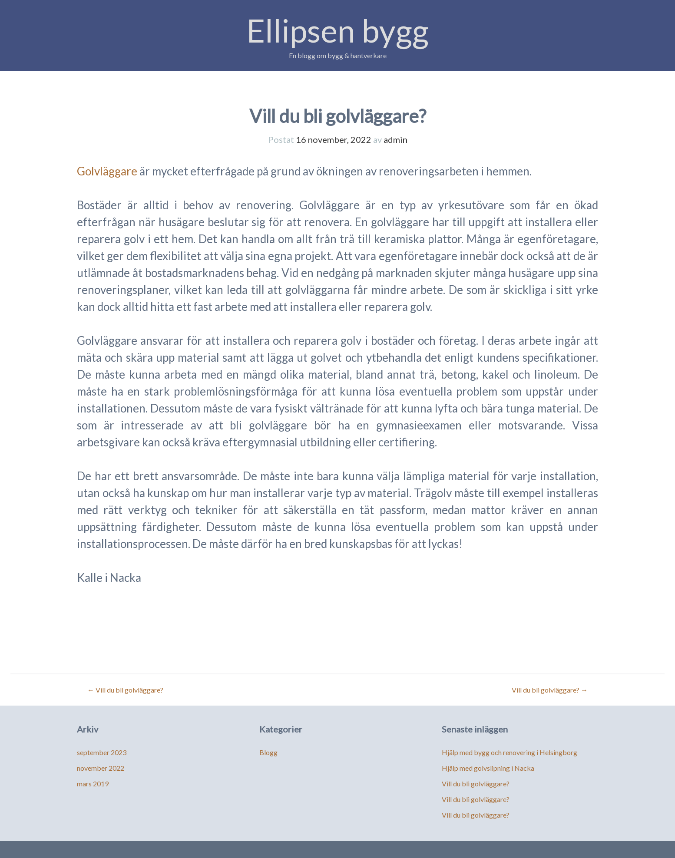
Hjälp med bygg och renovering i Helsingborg (509, 752)
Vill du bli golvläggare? (125, 690)
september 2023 (101, 752)
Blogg (268, 752)
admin (395, 139)
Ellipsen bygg (338, 30)
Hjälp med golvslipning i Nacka (488, 768)
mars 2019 (93, 783)
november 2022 (100, 768)
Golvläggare (107, 171)
